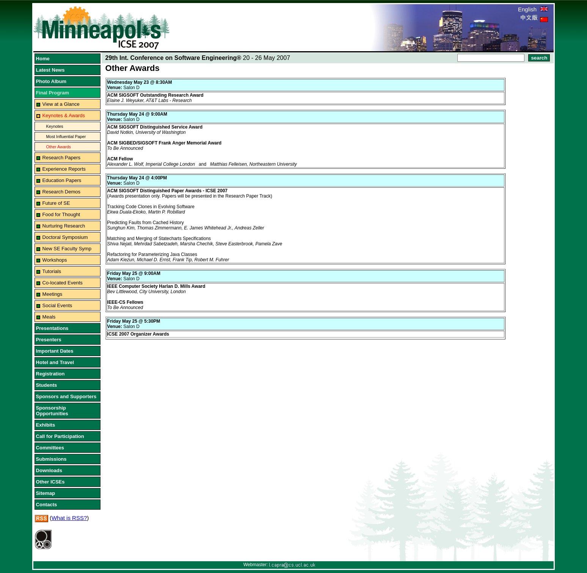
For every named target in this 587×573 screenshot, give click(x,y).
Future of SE (56, 203)
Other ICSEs (50, 482)
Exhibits (45, 425)
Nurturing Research (63, 226)
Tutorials (51, 271)
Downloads (49, 470)
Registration (50, 374)
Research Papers (61, 157)
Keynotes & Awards (63, 115)
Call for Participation (60, 436)
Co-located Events (62, 283)
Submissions (51, 459)
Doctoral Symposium (65, 237)
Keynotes (54, 126)
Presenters (48, 339)
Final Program (52, 93)
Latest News (50, 70)
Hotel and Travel (55, 362)
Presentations (52, 328)
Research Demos (61, 192)
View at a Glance (61, 104)
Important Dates (55, 351)
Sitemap (45, 493)
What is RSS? (69, 518)
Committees (50, 448)
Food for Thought (61, 214)
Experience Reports (64, 169)
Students (46, 385)
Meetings (52, 294)
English (533, 9)
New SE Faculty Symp (66, 248)
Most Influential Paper (66, 136)
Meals (49, 317)
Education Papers (62, 180)
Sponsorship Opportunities (52, 410)
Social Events (57, 305)
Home (43, 58)
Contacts (46, 504)
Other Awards (58, 146)
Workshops (54, 260)
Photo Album (51, 81)
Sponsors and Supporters (66, 396)
